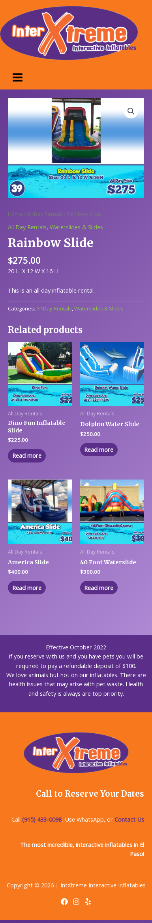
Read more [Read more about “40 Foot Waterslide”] (98, 588)
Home (15, 213)
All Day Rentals (45, 213)
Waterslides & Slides (76, 227)
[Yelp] (88, 901)
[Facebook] (64, 901)
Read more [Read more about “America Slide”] (26, 588)
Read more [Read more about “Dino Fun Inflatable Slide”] (26, 455)
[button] (131, 111)
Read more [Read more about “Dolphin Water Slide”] (98, 449)
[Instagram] (76, 901)
